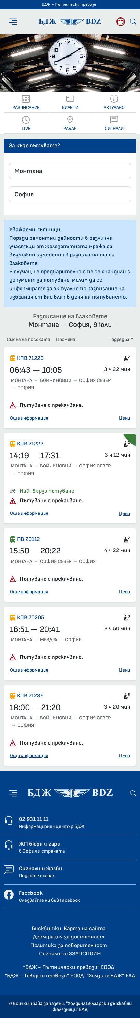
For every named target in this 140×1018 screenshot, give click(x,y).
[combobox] (70, 171)
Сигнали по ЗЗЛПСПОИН (70, 953)
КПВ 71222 (30, 443)
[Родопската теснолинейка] (120, 21)
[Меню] (13, 21)
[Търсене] (133, 22)
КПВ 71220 (30, 358)
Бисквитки (46, 928)
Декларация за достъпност (68, 936)
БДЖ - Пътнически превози (69, 4)
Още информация (29, 418)
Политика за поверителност (68, 945)
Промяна (65, 340)
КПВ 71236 (30, 695)
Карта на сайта (85, 928)
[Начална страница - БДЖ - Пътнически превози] (70, 793)
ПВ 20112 (28, 539)
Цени (124, 418)
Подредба (118, 340)
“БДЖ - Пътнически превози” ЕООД (68, 967)
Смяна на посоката (28, 340)
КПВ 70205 (30, 617)
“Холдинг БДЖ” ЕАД (110, 975)
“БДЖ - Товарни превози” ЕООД (44, 975)
